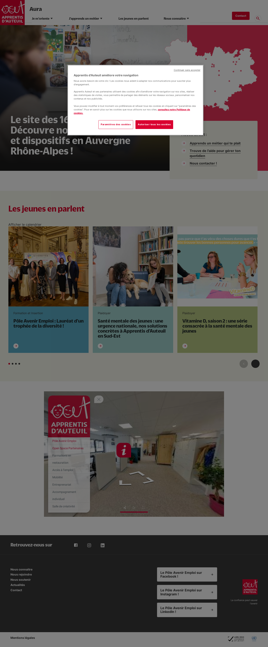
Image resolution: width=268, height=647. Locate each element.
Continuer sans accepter (187, 70)
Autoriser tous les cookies (154, 124)
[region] (135, 100)
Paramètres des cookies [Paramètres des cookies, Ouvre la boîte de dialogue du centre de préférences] (116, 124)
